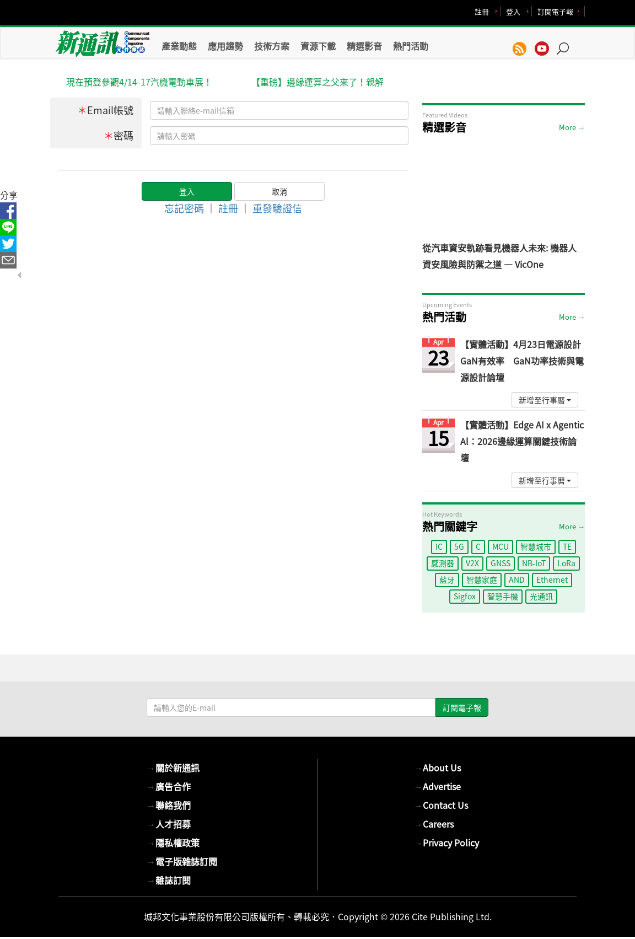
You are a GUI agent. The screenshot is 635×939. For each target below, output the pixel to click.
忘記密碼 (184, 208)
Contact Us (441, 805)
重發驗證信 (277, 208)
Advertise (437, 786)
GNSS (500, 562)
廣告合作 (169, 786)
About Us (437, 767)
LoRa (566, 562)
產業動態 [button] (179, 45)
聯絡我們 (169, 805)
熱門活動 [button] (410, 45)
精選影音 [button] (364, 45)
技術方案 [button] (271, 45)
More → (572, 127)
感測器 (442, 562)
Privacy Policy (446, 842)
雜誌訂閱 (169, 880)
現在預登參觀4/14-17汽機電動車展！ (139, 81)
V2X (472, 562)
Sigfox (465, 596)
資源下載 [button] (318, 45)
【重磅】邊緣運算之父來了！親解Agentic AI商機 (317, 82)
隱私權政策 (173, 842)
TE (567, 546)
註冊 (482, 11)
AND (517, 579)
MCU (500, 546)
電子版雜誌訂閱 (182, 861)
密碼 (118, 135)
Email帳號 (105, 110)
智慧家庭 (481, 579)
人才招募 (169, 823)
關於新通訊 (173, 767)
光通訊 (541, 596)
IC (439, 546)
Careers (434, 823)
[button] (567, 43)
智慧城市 (535, 546)
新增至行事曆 (545, 399)
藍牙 (447, 579)
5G (459, 546)
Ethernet (552, 579)
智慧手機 (502, 596)
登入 (513, 11)
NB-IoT (534, 562)
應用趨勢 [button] (225, 45)
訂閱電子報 (555, 11)
